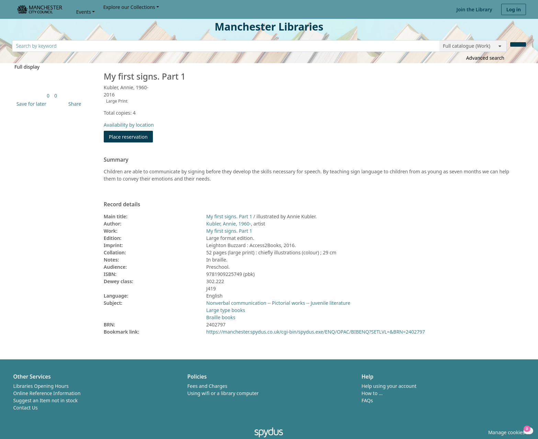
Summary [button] (116, 160)
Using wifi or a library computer (223, 393)
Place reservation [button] (131, 136)
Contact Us (25, 407)
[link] (48, 95)
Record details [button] (122, 204)
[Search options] (473, 46)
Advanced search (485, 58)
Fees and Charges (207, 386)
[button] (30, 103)
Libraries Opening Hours (41, 386)
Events (83, 12)
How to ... (372, 393)
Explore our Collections (129, 7)
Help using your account (388, 386)
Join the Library (474, 9)
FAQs (367, 400)
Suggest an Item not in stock (45, 400)
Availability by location (129, 125)
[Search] (518, 44)
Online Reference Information (47, 393)
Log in (513, 9)
